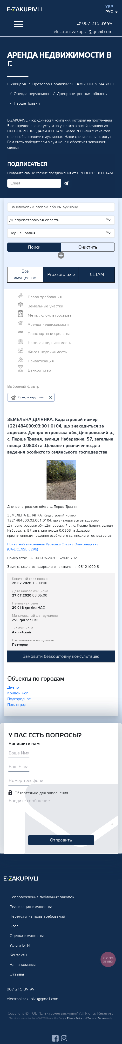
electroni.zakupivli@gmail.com (83, 31)
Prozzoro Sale (61, 274)
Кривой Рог (17, 693)
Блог (14, 926)
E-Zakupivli (16, 84)
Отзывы (17, 974)
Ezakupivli (24, 9)
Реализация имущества (31, 906)
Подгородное (19, 699)
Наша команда (23, 964)
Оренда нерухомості (32, 93)
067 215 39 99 (97, 23)
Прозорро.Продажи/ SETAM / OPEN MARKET (73, 84)
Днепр (13, 687)
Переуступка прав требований (37, 916)
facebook (55, 1038)
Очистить (87, 247)
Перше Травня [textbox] (59, 233)
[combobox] (61, 220)
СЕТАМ (97, 274)
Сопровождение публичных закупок (42, 897)
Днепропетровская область (82, 93)
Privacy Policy (74, 1018)
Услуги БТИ (20, 945)
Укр (109, 6)
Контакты (18, 955)
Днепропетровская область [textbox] (59, 220)
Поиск (34, 247)
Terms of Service (97, 1018)
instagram (64, 1038)
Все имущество (25, 275)
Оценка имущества (27, 935)
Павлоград (16, 704)
